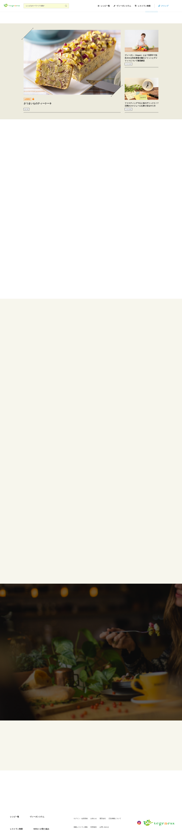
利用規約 (68, 816)
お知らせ (85, 811)
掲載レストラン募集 (123, 811)
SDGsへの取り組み (16, 816)
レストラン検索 (154, 6)
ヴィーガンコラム (133, 6)
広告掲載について (106, 811)
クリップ (174, 6)
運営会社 (94, 811)
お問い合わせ (79, 816)
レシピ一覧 (115, 6)
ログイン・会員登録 (72, 811)
